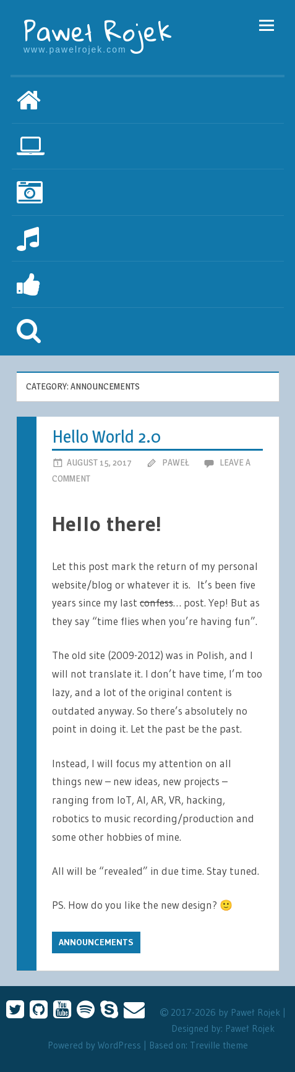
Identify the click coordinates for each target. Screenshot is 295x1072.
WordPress (119, 1045)
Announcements (96, 942)
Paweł (175, 462)
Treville (205, 1045)
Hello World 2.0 (106, 436)
